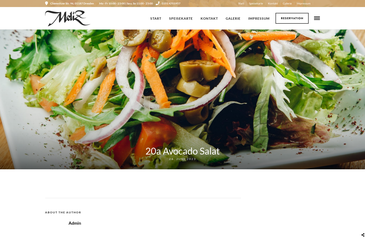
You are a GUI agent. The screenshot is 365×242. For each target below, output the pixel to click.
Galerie (287, 3)
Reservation (292, 18)
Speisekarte (256, 3)
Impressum (304, 3)
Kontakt (273, 3)
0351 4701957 (168, 3)
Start (241, 3)
